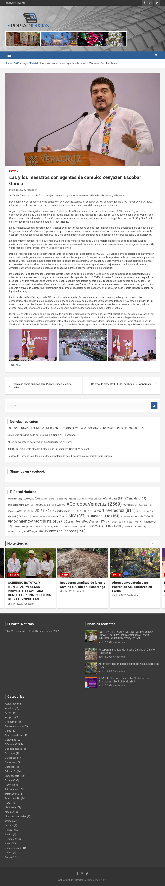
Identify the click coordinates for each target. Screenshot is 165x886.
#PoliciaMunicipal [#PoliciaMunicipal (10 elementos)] (115, 522)
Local (8, 802)
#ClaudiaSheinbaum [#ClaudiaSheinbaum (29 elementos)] (21, 504)
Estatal (14, 171)
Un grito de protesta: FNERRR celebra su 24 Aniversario (121, 384)
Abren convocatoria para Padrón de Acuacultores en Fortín (40, 442)
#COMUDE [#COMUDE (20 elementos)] (43, 505)
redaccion (32, 189)
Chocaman (11, 721)
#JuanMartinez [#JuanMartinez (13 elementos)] (130, 516)
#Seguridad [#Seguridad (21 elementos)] (56, 526)
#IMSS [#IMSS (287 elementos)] (75, 516)
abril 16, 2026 (15, 603)
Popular (9, 830)
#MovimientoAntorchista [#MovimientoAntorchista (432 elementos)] (35, 521)
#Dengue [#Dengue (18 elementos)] (145, 505)
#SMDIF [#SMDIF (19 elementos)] (131, 526)
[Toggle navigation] (9, 55)
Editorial (9, 766)
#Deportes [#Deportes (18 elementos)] (15, 511)
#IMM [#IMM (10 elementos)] (26, 516)
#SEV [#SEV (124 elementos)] (91, 526)
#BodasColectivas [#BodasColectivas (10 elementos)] (91, 499)
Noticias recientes (101, 624)
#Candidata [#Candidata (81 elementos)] (112, 498)
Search (154, 405)
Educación (10, 771)
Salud (8, 843)
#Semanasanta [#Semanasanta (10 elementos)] (73, 527)
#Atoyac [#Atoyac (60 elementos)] (31, 498)
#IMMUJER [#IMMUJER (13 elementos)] (40, 516)
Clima (8, 730)
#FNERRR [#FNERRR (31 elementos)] (84, 511)
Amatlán (9, 708)
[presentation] (152, 543)
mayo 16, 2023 (17, 189)
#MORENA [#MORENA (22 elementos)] (147, 516)
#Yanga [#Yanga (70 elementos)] (35, 531)
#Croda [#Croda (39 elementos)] (130, 504)
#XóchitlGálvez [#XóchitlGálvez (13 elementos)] (17, 531)
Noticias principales (15, 816)
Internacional (12, 793)
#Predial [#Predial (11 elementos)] (132, 522)
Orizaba (9, 825)
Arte (7, 712)
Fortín (64, 575)
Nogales (9, 811)
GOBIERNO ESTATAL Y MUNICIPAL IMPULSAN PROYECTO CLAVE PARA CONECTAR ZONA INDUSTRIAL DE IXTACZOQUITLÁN (76, 427)
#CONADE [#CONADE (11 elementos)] (58, 505)
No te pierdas (17, 543)
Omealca (10, 820)
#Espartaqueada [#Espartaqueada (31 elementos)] (63, 511)
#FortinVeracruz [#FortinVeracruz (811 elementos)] (114, 510)
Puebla (8, 834)
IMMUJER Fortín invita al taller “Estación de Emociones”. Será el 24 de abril (48, 449)
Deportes (10, 762)
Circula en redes (14, 726)
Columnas (10, 739)
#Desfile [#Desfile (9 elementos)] (28, 511)
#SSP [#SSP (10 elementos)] (142, 527)
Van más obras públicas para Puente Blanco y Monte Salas (42, 386)
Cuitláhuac (11, 757)
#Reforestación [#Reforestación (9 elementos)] (20, 527)
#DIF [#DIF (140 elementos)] (43, 511)
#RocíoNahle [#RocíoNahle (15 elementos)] (38, 526)
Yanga (8, 857)
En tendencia (12, 775)
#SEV (18, 364)
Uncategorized (13, 848)
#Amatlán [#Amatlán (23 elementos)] (15, 498)
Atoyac (9, 717)
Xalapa (8, 852)
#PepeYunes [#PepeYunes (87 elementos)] (93, 521)
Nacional (10, 807)
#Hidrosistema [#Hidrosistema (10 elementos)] (145, 511)
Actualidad (11, 703)
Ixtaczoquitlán (12, 798)
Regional (14, 575)
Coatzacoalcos (13, 735)
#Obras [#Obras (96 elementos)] (71, 521)
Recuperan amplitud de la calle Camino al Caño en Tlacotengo (42, 434)
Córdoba (10, 744)
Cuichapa (10, 753)
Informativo (11, 789)
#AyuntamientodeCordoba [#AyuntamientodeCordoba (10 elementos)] (54, 499)
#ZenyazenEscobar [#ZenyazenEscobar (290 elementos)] (65, 531)
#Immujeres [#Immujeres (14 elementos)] (56, 516)
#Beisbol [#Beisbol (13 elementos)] (74, 499)
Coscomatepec (13, 748)
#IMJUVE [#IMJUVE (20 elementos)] (14, 516)
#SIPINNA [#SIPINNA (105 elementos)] (112, 526)
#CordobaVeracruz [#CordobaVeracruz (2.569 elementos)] (94, 504)
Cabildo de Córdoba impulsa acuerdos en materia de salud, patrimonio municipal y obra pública (60, 456)
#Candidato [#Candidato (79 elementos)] (135, 498)
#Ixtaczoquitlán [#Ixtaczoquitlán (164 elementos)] (103, 516)
